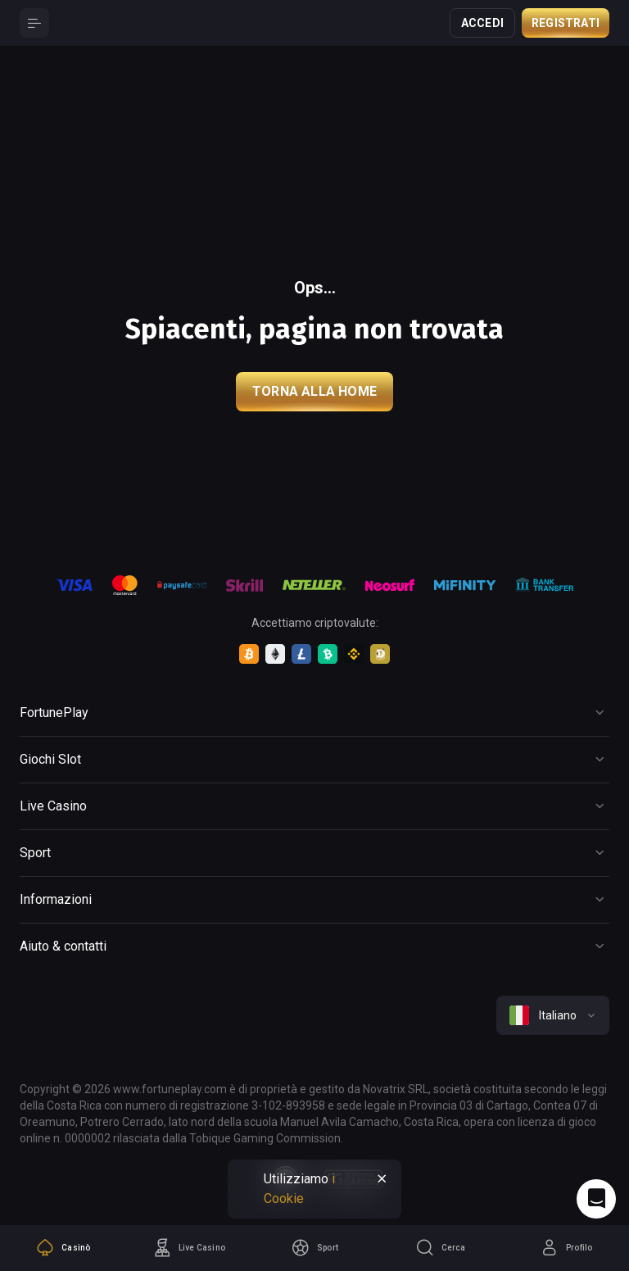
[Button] (34, 23)
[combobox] (552, 1015)
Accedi (482, 23)
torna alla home (314, 391)
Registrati (566, 23)
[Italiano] (552, 1015)
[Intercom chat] (596, 1199)
